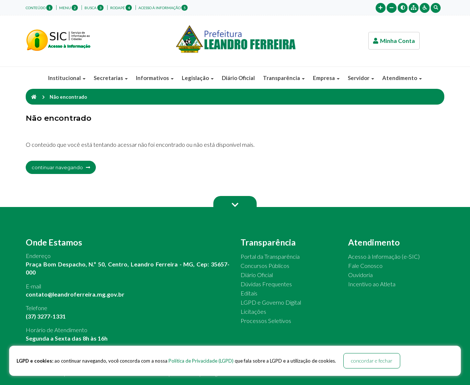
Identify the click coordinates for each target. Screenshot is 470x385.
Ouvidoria (360, 274)
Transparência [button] (284, 78)
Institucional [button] (67, 78)
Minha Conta (394, 40)
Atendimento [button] (402, 78)
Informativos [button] (155, 78)
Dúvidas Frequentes (266, 283)
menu (68, 8)
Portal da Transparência (270, 256)
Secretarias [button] (111, 78)
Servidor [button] (361, 78)
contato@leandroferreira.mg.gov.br (75, 294)
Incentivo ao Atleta (371, 283)
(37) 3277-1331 (46, 316)
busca (94, 8)
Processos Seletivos (266, 320)
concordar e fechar (372, 360)
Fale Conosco (365, 265)
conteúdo (39, 8)
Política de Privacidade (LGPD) (201, 361)
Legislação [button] (198, 78)
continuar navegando (61, 167)
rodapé (121, 8)
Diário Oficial (238, 78)
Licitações (253, 311)
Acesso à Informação (163, 8)
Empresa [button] (326, 78)
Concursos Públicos (265, 265)
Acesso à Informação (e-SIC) (384, 256)
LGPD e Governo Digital (271, 302)
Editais (249, 293)
